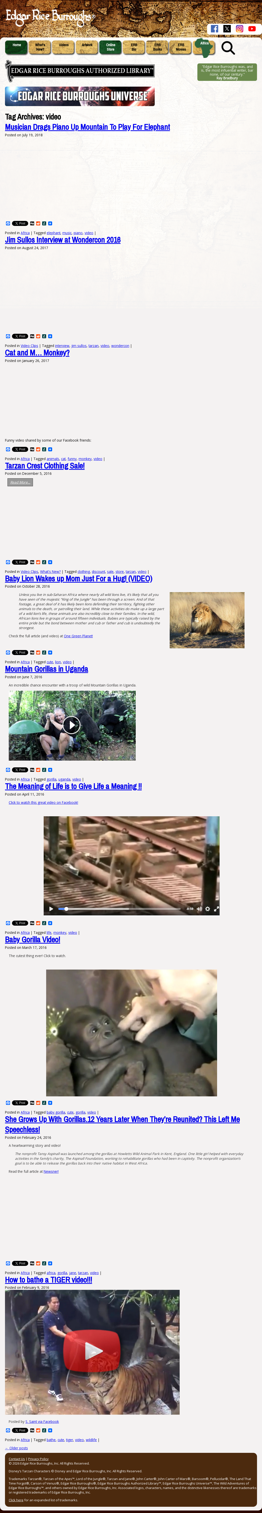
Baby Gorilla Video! (32, 940)
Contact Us (17, 1459)
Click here (16, 1500)
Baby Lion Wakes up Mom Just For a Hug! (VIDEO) (78, 579)
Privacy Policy (38, 1459)
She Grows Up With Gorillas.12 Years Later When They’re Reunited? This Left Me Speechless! (122, 1124)
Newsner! (51, 1171)
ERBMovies (181, 47)
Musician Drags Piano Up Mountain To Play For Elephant (87, 127)
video (105, 345)
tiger (69, 1439)
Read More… (20, 482)
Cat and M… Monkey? (37, 353)
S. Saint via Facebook (42, 1421)
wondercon (120, 345)
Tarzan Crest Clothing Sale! (45, 466)
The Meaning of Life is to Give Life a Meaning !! (73, 786)
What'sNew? (40, 47)
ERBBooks (157, 47)
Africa (204, 43)
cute (61, 1439)
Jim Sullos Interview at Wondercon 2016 (63, 240)
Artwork (87, 44)
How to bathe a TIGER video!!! (48, 1280)
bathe (51, 1439)
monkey (85, 458)
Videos (64, 44)
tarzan (94, 345)
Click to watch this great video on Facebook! (43, 802)
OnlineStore (110, 47)
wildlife (91, 1439)
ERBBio (134, 47)
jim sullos (79, 345)
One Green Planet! (78, 636)
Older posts (16, 1448)
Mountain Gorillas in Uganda (46, 669)
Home (17, 44)
